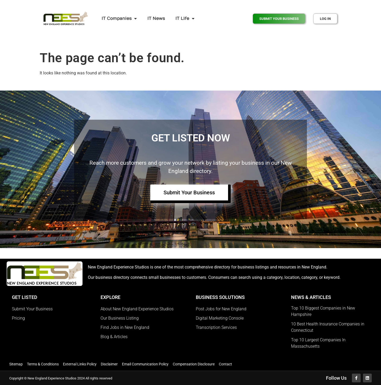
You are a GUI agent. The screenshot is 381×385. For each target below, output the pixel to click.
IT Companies (119, 18)
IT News (156, 18)
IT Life (184, 18)
